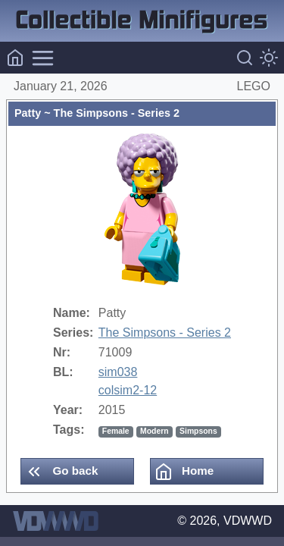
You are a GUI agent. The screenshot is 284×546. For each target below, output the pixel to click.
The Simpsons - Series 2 (164, 332)
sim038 (118, 372)
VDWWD (247, 520)
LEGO (253, 86)
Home (184, 472)
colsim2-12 (127, 390)
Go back (61, 472)
